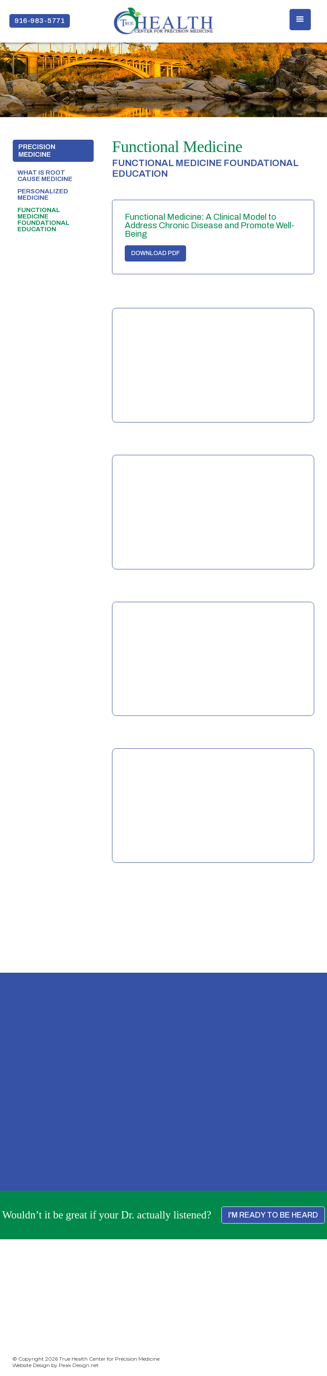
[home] (163, 21)
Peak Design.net (79, 1365)
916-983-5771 (39, 21)
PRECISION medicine (36, 150)
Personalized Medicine (42, 194)
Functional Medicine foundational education (43, 220)
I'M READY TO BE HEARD (273, 1215)
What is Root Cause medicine (44, 175)
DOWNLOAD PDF (155, 253)
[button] (300, 19)
